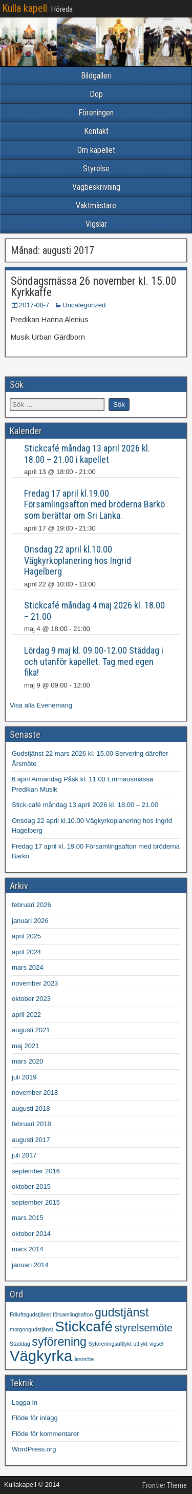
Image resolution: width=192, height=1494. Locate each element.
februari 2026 (31, 905)
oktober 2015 (31, 1186)
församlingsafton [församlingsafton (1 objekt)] (73, 1314)
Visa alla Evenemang (41, 705)
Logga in (24, 1402)
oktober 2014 (31, 1233)
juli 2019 (24, 1077)
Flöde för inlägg (35, 1418)
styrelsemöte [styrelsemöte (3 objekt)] (144, 1327)
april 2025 (26, 936)
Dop (96, 94)
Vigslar (96, 224)
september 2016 (36, 1171)
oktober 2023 (31, 998)
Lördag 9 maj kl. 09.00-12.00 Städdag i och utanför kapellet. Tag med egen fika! (93, 661)
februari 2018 (31, 1124)
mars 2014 (27, 1249)
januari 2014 (30, 1265)
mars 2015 (27, 1218)
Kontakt (96, 131)
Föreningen (96, 112)
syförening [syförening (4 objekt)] (59, 1341)
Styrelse (96, 168)
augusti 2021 (31, 1030)
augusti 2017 (31, 1140)
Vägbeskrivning (96, 187)
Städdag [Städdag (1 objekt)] (20, 1344)
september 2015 (36, 1202)
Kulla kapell (24, 8)
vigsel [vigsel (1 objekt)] (156, 1344)
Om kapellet (96, 150)
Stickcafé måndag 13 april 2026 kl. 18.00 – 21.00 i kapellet (87, 454)
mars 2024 (27, 967)
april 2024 (26, 952)
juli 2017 (24, 1155)
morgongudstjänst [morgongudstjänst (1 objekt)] (31, 1329)
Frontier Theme (164, 1485)
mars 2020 (27, 1061)
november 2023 (35, 983)
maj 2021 (25, 1046)
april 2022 (26, 1014)
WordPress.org (34, 1449)
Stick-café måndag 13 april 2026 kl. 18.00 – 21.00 (85, 805)
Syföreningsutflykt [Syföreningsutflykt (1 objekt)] (110, 1344)
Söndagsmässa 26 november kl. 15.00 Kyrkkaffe (94, 286)
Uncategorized (83, 305)
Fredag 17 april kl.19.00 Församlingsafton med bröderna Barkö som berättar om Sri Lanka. (94, 504)
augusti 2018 (31, 1108)
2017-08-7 (34, 305)
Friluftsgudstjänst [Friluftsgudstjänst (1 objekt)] (30, 1314)
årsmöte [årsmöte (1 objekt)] (84, 1359)
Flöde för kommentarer (45, 1434)
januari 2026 (30, 921)
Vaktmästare (96, 205)
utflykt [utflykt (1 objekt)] (140, 1344)
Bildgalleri (96, 76)
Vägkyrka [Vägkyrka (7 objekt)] (41, 1355)
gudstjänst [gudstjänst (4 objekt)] (121, 1312)
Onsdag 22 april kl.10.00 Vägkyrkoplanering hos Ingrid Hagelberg (77, 560)
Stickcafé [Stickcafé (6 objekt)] (84, 1326)
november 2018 (35, 1092)
